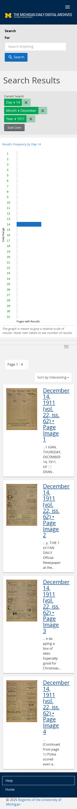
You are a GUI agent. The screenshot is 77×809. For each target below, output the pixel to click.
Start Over (14, 127)
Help (9, 780)
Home (10, 789)
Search (10, 31)
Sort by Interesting (53, 377)
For (7, 37)
